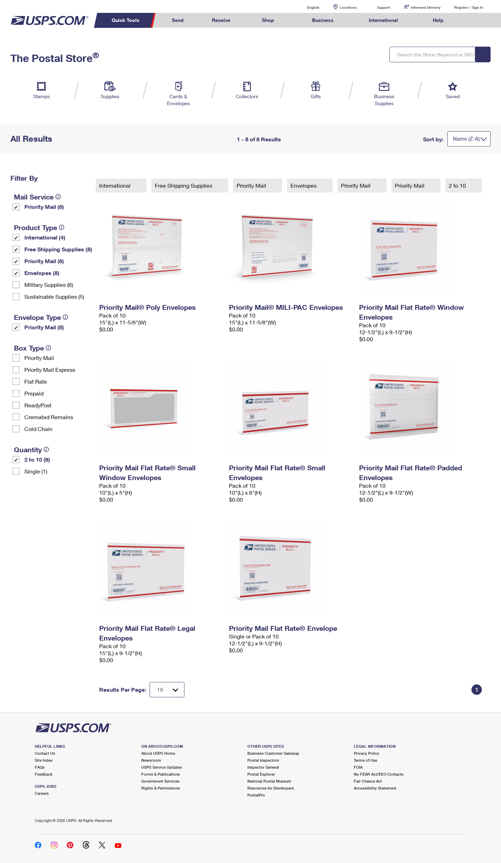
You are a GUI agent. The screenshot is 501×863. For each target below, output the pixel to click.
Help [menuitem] (438, 20)
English (306, 7)
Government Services (160, 781)
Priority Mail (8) (44, 206)
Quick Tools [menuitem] (126, 20)
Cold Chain (38, 428)
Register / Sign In (468, 7)
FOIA (358, 767)
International (115, 185)
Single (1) (35, 471)
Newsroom (151, 760)
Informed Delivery (425, 7)
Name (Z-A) (466, 138)
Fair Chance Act (368, 781)
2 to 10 (458, 185)
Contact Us (45, 753)
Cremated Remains (48, 417)
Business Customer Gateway (273, 753)
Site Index (44, 760)
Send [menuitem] (178, 20)
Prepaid (33, 393)
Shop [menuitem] (268, 20)
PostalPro (256, 795)
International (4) (44, 237)
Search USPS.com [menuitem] (471, 20)
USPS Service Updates (161, 767)
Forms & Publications (160, 774)
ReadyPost (37, 405)
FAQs (40, 767)
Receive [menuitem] (221, 20)
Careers (42, 793)
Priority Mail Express (49, 369)
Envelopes (304, 185)
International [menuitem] (383, 20)
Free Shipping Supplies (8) (58, 249)
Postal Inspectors (263, 760)
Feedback (44, 774)
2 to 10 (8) (37, 459)
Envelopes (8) (41, 272)
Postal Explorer (261, 774)
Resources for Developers (270, 788)
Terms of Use (365, 760)
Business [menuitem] (323, 20)
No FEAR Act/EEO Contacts (379, 774)
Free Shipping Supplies (184, 185)
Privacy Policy (366, 753)
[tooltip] (58, 196)
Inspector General (263, 767)
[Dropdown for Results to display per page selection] (167, 689)
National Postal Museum (269, 781)
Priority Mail (39, 357)
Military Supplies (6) (48, 284)
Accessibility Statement (375, 788)
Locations (348, 7)
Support (383, 7)
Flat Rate (35, 381)
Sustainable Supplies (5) (54, 296)
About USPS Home (158, 753)
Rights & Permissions (160, 788)
